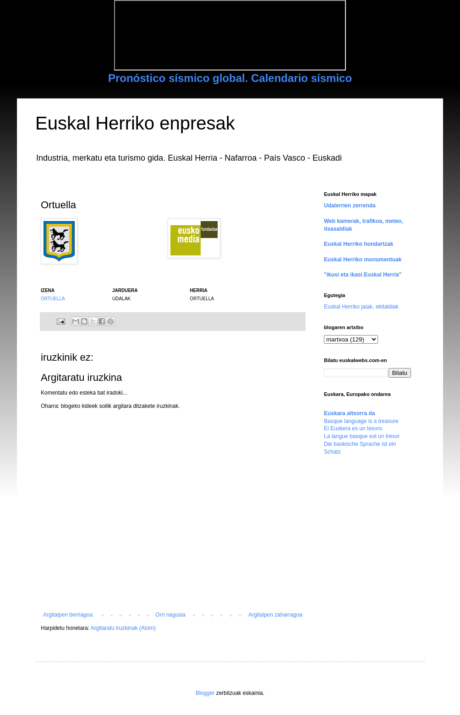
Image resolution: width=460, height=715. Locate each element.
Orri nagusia (170, 615)
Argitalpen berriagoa (68, 615)
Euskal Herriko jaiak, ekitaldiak (361, 306)
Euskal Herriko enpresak (135, 123)
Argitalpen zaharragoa (275, 615)
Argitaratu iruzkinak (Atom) (123, 628)
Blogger (205, 693)
